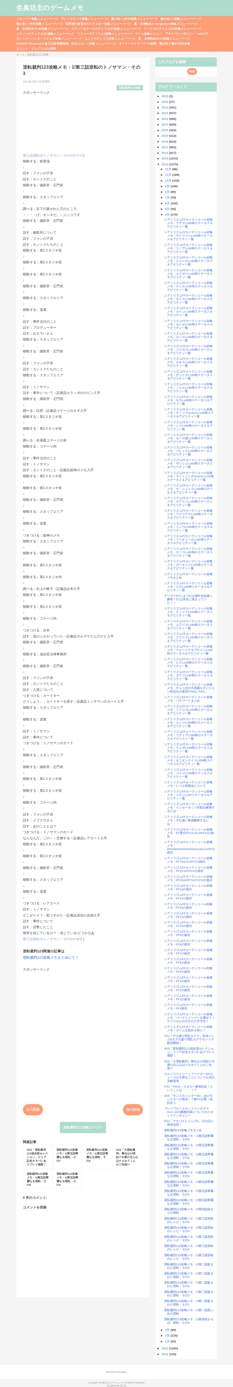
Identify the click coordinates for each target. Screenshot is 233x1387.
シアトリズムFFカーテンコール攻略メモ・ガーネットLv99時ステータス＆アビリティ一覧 (188, 565)
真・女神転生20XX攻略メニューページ (164, 38)
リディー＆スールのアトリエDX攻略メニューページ (106, 28)
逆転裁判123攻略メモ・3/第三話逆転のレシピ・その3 (188, 1238)
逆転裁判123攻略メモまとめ (183, 1130)
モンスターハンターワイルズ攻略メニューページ (49, 38)
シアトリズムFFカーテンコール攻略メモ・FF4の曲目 (188, 979)
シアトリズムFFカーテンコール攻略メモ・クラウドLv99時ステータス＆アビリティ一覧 (188, 637)
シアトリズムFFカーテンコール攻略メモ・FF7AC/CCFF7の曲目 (188, 859)
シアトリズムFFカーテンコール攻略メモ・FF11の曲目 (188, 915)
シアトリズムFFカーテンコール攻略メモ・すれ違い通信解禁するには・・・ (188, 820)
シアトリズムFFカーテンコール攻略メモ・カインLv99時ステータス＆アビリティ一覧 (188, 311)
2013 (165, 1348)
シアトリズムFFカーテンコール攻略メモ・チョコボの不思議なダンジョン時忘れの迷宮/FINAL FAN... (189, 688)
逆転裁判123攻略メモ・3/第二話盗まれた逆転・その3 (188, 1284)
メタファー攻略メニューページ (37, 18)
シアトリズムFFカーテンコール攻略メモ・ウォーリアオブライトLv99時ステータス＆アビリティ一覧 (188, 650)
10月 (168, 180)
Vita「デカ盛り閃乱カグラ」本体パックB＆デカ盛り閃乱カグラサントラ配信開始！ (189, 1039)
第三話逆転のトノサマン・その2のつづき (54, 155)
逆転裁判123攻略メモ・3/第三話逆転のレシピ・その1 (188, 1257)
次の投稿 (33, 1109)
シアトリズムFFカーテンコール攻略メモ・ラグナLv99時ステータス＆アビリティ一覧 (188, 223)
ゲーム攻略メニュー (148, 33)
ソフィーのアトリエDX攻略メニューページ (45, 33)
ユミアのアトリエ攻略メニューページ (110, 38)
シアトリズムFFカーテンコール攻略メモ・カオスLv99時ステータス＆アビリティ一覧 (188, 362)
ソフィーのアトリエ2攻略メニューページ (104, 33)
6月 (168, 203)
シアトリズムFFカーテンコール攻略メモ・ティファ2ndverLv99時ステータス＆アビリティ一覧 (189, 413)
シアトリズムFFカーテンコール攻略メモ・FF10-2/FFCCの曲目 (188, 869)
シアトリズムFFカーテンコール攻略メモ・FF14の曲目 (188, 887)
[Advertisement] (83, 122)
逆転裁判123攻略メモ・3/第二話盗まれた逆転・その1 (188, 1302)
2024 (165, 107)
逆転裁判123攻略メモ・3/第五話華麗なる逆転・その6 (188, 1156)
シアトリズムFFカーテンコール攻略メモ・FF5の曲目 (188, 970)
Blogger (122, 1372)
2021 (165, 124)
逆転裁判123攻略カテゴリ (83, 1127)
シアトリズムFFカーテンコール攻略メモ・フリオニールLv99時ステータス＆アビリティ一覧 (188, 539)
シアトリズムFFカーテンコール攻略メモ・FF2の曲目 (188, 988)
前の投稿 (133, 1109)
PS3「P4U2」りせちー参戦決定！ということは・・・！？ (188, 1088)
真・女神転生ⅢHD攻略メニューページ (42, 28)
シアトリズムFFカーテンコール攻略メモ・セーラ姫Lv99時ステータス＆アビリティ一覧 (188, 438)
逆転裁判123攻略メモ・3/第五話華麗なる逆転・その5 (188, 1165)
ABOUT (202, 33)
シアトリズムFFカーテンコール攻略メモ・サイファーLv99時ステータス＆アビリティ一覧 (188, 236)
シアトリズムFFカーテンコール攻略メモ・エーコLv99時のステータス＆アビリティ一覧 (188, 552)
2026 (165, 96)
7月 (168, 197)
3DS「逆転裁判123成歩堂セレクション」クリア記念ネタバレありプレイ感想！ (189, 1052)
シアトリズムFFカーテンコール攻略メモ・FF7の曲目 (188, 951)
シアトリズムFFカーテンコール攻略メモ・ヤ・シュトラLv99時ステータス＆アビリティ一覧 (188, 489)
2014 (165, 164)
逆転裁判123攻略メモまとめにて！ (51, 958)
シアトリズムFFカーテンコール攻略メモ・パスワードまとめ (188, 698)
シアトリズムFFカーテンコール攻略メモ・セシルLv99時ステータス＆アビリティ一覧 (188, 324)
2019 (165, 135)
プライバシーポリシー (180, 33)
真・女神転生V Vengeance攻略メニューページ (165, 23)
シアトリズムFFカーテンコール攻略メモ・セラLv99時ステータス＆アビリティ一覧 (188, 400)
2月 (168, 1335)
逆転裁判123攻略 (129, 87)
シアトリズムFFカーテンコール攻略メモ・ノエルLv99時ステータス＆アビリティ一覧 (188, 387)
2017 (165, 147)
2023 (165, 113)
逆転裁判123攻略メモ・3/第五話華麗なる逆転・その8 (188, 1137)
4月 (168, 214)
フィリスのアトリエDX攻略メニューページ (173, 28)
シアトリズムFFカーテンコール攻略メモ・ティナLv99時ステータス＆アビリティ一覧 (188, 286)
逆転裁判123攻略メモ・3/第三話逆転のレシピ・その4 (188, 1229)
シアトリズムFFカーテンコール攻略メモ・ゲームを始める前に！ (188, 1028)
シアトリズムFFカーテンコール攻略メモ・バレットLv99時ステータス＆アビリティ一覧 (188, 451)
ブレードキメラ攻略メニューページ (84, 18)
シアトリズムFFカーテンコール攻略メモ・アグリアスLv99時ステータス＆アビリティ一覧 (188, 514)
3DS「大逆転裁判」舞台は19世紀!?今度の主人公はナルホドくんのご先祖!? (189, 1065)
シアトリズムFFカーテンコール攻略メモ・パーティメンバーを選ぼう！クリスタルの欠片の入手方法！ (189, 1018)
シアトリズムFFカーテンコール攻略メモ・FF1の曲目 (188, 997)
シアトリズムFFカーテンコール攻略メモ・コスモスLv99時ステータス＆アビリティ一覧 (188, 349)
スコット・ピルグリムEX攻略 (36, 48)
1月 (168, 1341)
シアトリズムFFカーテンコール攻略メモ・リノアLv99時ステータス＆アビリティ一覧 (188, 248)
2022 (165, 118)
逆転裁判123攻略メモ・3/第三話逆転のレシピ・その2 (188, 1247)
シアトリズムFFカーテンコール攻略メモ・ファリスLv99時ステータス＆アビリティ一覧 (188, 710)
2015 (165, 158)
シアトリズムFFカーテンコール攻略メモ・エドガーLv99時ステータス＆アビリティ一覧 (188, 274)
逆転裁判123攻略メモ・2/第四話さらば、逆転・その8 (188, 1321)
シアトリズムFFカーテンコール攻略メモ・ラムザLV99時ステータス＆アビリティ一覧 (188, 748)
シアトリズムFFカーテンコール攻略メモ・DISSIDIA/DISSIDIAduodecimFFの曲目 (189, 847)
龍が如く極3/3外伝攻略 (174, 43)
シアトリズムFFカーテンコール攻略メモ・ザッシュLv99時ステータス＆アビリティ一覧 (188, 463)
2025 (165, 101)
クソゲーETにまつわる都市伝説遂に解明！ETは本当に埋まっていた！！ (188, 599)
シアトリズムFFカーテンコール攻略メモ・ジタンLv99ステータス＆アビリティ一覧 (188, 795)
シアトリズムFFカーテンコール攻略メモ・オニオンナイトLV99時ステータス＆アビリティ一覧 (188, 760)
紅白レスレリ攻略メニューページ (93, 43)
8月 (168, 191)
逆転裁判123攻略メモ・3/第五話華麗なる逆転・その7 (188, 1146)
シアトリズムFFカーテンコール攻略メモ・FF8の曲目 (188, 942)
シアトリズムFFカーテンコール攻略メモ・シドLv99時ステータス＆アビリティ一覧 (188, 425)
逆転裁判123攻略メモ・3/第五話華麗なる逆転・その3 (188, 1183)
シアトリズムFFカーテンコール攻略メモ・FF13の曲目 (188, 896)
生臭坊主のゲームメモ (50, 7)
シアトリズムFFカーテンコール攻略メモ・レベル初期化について (188, 784)
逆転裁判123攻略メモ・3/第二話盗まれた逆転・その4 (188, 1275)
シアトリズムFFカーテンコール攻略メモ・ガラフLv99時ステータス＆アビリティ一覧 (188, 675)
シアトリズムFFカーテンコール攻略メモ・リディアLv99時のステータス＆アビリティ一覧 (188, 735)
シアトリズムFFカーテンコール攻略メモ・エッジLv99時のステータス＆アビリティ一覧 (188, 722)
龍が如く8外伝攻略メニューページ (134, 18)
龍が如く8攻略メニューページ (181, 18)
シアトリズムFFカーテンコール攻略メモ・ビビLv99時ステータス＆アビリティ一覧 (188, 587)
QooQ (123, 1385)
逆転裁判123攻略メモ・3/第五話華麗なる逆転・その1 (188, 1201)
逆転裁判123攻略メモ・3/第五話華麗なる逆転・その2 (188, 1192)
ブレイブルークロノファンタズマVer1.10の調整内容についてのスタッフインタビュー (188, 1112)
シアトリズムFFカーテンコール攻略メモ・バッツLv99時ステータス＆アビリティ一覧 (188, 773)
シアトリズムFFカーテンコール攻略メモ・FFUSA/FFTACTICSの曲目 (188, 878)
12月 (168, 169)
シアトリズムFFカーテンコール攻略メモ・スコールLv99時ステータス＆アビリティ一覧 (188, 261)
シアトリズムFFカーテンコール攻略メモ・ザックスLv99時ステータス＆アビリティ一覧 (188, 375)
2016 (165, 152)
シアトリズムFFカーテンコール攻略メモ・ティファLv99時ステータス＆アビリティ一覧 (188, 612)
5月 (168, 209)
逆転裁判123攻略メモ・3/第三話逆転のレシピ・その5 (188, 1220)
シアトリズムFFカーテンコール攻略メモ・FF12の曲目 (188, 905)
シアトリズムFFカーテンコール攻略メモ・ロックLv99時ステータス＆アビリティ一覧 (188, 337)
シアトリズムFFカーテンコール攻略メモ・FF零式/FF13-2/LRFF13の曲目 (189, 833)
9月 (168, 186)
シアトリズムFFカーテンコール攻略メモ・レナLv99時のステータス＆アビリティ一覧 (188, 662)
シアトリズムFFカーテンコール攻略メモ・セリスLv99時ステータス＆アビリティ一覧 (188, 299)
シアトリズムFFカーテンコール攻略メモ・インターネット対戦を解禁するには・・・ (189, 807)
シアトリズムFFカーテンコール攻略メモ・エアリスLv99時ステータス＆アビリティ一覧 (188, 625)
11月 (168, 174)
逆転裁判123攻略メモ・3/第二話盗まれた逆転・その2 (188, 1293)
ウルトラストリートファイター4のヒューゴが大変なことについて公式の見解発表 (189, 1077)
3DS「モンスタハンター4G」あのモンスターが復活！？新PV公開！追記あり (188, 1099)
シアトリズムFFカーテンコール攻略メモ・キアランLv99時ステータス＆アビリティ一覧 (188, 501)
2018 (165, 141)
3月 (168, 1330)
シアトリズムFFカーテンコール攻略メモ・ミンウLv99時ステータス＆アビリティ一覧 (188, 527)
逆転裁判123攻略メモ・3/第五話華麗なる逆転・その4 (188, 1174)
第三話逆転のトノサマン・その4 (47, 939)
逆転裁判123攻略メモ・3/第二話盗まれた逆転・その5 (188, 1266)
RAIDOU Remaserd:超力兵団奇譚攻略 (42, 43)
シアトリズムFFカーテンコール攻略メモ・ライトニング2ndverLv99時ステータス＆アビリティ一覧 (189, 476)
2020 (165, 130)
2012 (165, 1354)
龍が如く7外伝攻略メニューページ (39, 23)
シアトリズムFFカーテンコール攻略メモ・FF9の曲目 (188, 933)
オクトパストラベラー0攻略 (137, 43)
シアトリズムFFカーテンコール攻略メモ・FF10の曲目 (188, 924)
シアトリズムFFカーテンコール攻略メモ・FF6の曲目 (188, 960)
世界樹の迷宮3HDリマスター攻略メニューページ (98, 23)
